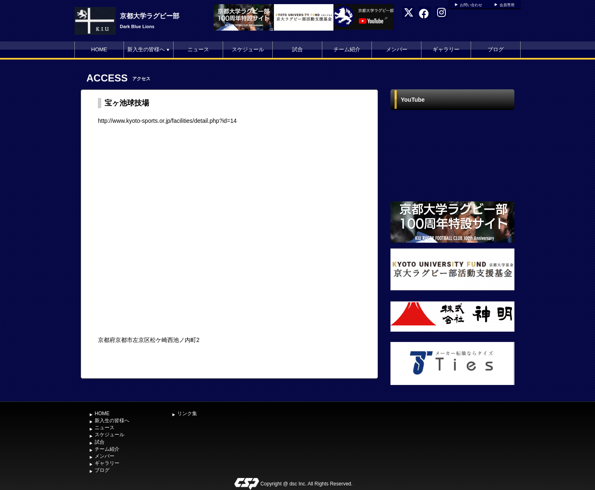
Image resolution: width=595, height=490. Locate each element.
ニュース (198, 49)
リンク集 (187, 413)
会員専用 (507, 5)
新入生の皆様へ (148, 49)
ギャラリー (446, 49)
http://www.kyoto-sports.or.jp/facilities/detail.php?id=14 (167, 120)
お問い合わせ (471, 5)
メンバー (396, 49)
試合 (297, 49)
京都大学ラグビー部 (149, 15)
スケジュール (248, 49)
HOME (99, 49)
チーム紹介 (346, 49)
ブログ (496, 49)
